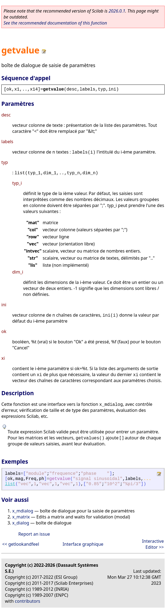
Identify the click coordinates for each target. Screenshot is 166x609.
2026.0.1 (117, 11)
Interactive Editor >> (153, 544)
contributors (27, 601)
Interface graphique (83, 544)
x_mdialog (22, 511)
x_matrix (21, 517)
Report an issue (34, 534)
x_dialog (20, 523)
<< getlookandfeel (20, 544)
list (10, 484)
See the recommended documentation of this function (55, 23)
